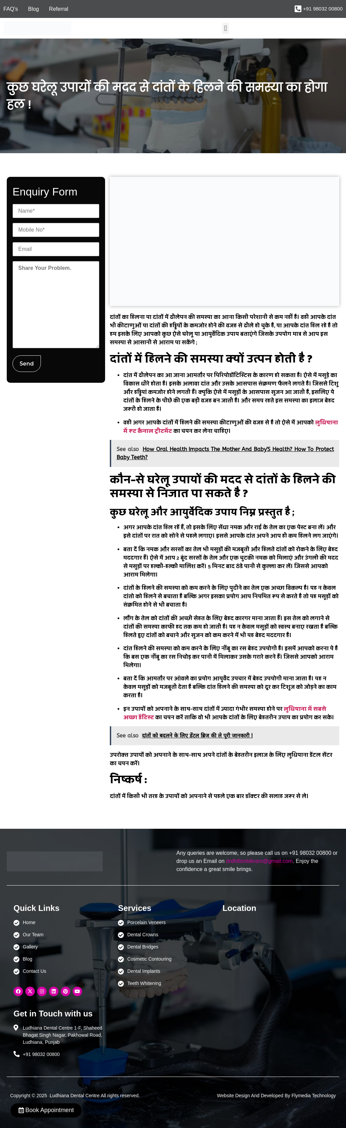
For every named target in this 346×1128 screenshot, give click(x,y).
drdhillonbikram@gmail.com (259, 861)
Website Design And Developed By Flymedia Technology (276, 1095)
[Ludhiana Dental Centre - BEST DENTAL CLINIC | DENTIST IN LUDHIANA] (267, 951)
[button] (225, 28)
